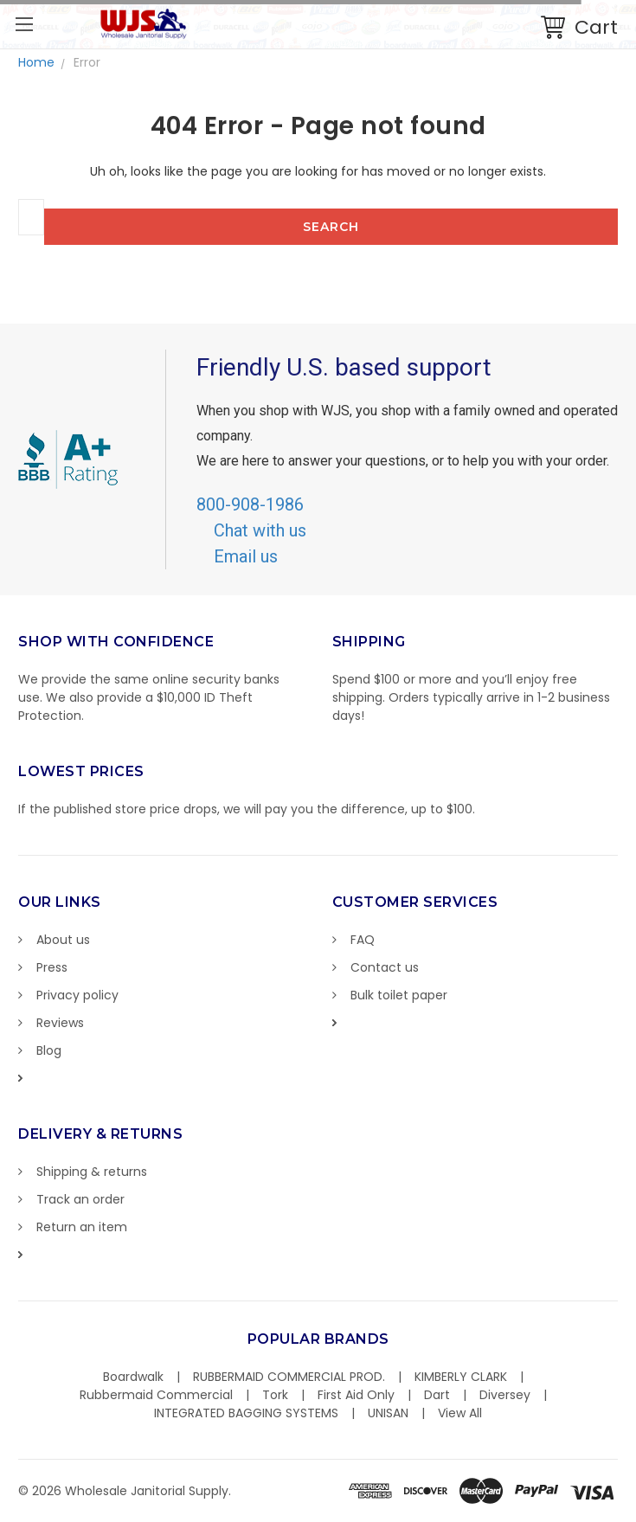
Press (51, 967)
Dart (437, 1394)
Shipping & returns (91, 1171)
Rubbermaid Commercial (156, 1394)
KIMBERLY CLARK (460, 1376)
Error (87, 62)
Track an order (80, 1199)
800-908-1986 (250, 504)
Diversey (504, 1394)
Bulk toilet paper (398, 995)
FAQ (362, 939)
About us (63, 939)
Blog (48, 1050)
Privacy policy (77, 995)
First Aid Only (356, 1394)
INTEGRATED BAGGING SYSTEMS (246, 1413)
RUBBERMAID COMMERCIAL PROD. (289, 1376)
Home (36, 62)
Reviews (60, 1022)
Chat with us (260, 530)
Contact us (384, 967)
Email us (246, 556)
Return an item (81, 1227)
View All (460, 1413)
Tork (275, 1394)
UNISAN (388, 1413)
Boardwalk (133, 1376)
